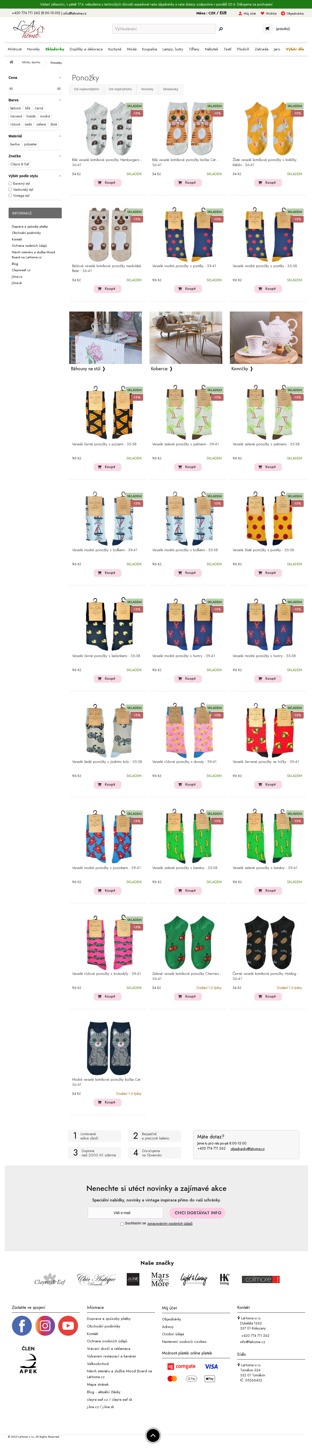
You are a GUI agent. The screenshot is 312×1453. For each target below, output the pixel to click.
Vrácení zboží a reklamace (109, 1348)
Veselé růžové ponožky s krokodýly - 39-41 (106, 973)
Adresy (168, 1326)
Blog (15, 263)
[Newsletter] (125, 1213)
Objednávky (171, 1319)
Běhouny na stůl (85, 368)
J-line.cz (17, 276)
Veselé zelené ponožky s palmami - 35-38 (266, 444)
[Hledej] (220, 29)
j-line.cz (93, 1407)
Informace (22, 213)
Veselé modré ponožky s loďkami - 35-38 (185, 550)
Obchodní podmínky (26, 232)
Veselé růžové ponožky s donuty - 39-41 (184, 761)
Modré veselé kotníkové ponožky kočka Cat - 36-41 (107, 1082)
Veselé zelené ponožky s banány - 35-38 (184, 868)
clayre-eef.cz (97, 1399)
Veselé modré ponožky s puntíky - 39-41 (184, 266)
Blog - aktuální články (103, 1392)
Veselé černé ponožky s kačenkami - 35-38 (106, 656)
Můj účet (250, 13)
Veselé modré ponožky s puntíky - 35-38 (265, 266)
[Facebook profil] (22, 1325)
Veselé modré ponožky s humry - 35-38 (264, 656)
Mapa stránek (98, 1384)
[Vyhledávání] (163, 29)
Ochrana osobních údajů (29, 245)
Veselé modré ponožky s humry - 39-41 (183, 656)
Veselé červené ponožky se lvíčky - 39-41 (266, 761)
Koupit (110, 182)
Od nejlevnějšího (86, 89)
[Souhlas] (122, 1224)
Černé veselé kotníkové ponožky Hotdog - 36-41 (265, 976)
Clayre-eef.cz (21, 270)
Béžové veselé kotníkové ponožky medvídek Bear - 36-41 (106, 269)
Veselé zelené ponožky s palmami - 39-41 (185, 444)
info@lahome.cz (74, 13)
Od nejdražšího (120, 89)
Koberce (159, 368)
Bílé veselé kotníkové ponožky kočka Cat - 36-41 (184, 163)
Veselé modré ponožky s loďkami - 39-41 (104, 550)
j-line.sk (108, 1407)
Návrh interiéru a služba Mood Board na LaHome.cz (33, 255)
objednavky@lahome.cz (248, 1148)
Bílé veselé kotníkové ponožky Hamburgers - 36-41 (107, 163)
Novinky (147, 89)
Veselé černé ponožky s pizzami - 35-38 (104, 444)
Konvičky (239, 368)
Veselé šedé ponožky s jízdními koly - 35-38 (107, 761)
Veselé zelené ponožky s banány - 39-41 (265, 868)
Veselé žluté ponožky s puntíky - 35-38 (263, 550)
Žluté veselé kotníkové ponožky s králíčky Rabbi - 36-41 (265, 163)
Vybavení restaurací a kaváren (111, 1356)
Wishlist (271, 13)
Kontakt (17, 239)
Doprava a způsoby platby (30, 226)
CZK (212, 12)
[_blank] (68, 1325)
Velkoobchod (98, 1363)
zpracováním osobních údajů (170, 1224)
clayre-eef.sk (122, 1399)
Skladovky (170, 89)
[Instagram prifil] (45, 1325)
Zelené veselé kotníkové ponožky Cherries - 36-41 (186, 976)
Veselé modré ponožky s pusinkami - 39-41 (106, 868)
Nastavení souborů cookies (184, 1341)
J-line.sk (17, 283)
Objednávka (295, 13)
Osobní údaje (173, 1334)
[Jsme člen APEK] (28, 1360)
